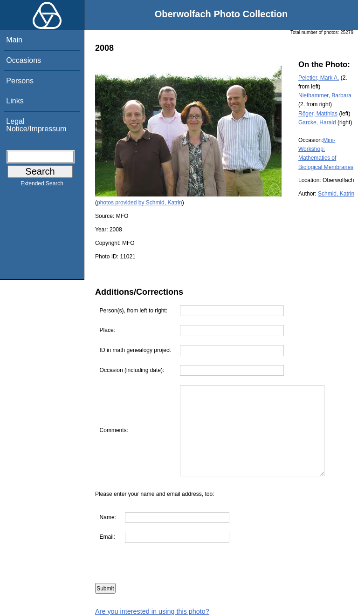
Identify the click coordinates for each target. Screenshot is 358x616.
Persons (20, 81)
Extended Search (42, 185)
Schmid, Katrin (336, 193)
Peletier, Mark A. (318, 77)
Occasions (23, 60)
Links (14, 101)
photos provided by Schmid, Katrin (139, 202)
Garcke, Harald (317, 122)
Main (14, 40)
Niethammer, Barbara (324, 95)
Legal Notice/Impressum (36, 125)
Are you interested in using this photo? (152, 611)
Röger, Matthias (317, 113)
